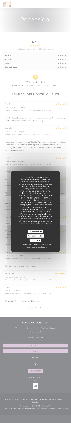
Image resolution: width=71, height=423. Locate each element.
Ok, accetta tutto (35, 231)
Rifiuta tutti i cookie (35, 236)
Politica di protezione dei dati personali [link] (36, 244)
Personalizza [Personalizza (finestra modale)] (35, 240)
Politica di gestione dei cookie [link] (36, 247)
